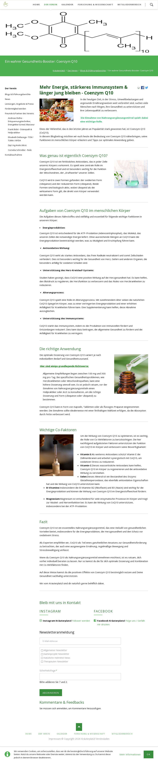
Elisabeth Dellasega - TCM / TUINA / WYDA (20, 139)
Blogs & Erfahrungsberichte (93, 70)
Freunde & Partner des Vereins (19, 113)
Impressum (55, 738)
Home (28, 734)
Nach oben (79, 727)
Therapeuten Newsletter (56, 661)
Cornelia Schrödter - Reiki (20, 150)
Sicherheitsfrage (48, 670)
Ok (148, 754)
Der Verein (73, 70)
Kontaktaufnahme (13, 154)
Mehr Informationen (130, 754)
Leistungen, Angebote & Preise (19, 103)
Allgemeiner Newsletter (55, 650)
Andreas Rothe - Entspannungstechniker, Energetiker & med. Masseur (21, 121)
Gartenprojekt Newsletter (56, 653)
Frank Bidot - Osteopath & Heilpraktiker (20, 131)
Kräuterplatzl (59, 70)
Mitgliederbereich (122, 734)
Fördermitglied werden (15, 108)
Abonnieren (51, 692)
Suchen (151, 4)
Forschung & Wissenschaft (89, 734)
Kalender (62, 734)
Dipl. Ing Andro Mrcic (17, 145)
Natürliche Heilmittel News (57, 657)
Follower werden (81, 620)
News (7, 99)
